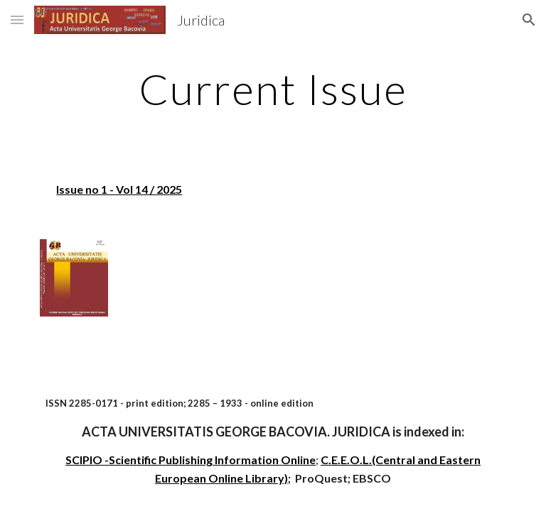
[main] (272, 89)
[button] (17, 19)
